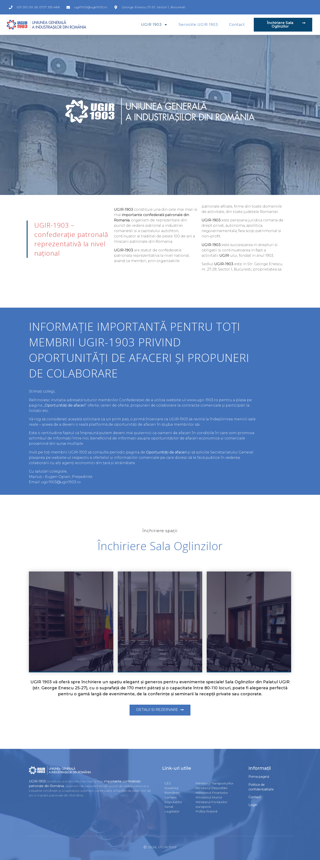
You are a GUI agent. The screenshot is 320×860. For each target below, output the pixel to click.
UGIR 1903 (154, 25)
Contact (237, 24)
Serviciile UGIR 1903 (198, 24)
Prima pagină (258, 777)
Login (252, 805)
